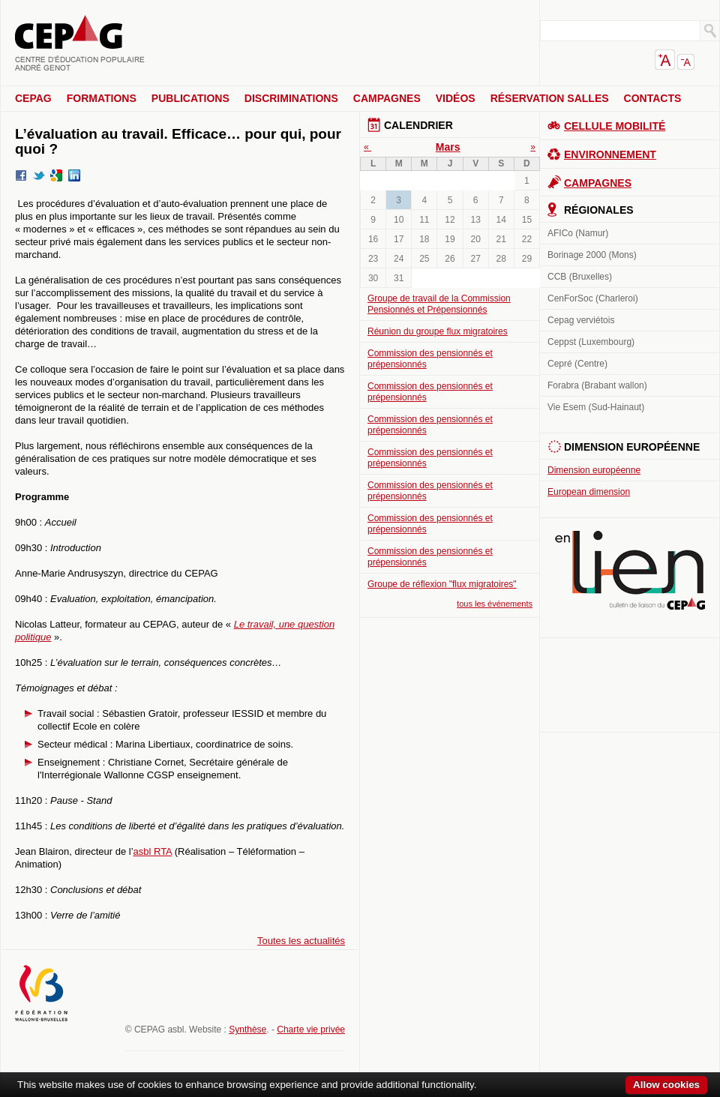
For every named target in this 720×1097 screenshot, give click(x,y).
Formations (101, 98)
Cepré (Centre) (578, 363)
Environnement (610, 154)
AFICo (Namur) (578, 233)
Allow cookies (666, 1084)
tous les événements (494, 603)
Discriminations (291, 98)
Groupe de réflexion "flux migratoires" (442, 584)
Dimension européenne (594, 470)
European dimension (589, 492)
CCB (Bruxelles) (580, 276)
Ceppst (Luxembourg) (591, 342)
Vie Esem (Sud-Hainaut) (596, 407)
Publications (191, 98)
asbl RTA (153, 851)
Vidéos (456, 98)
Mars (448, 147)
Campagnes (387, 98)
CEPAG (33, 98)
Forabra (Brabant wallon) (597, 385)
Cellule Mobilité (614, 126)
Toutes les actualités (301, 940)
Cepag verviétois (581, 320)
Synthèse (247, 1029)
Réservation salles (549, 98)
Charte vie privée (311, 1029)
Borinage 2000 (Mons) (592, 255)
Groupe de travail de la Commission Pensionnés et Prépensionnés (439, 304)
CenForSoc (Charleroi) (593, 298)
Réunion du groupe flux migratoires (438, 331)
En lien (630, 570)
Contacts (653, 98)
